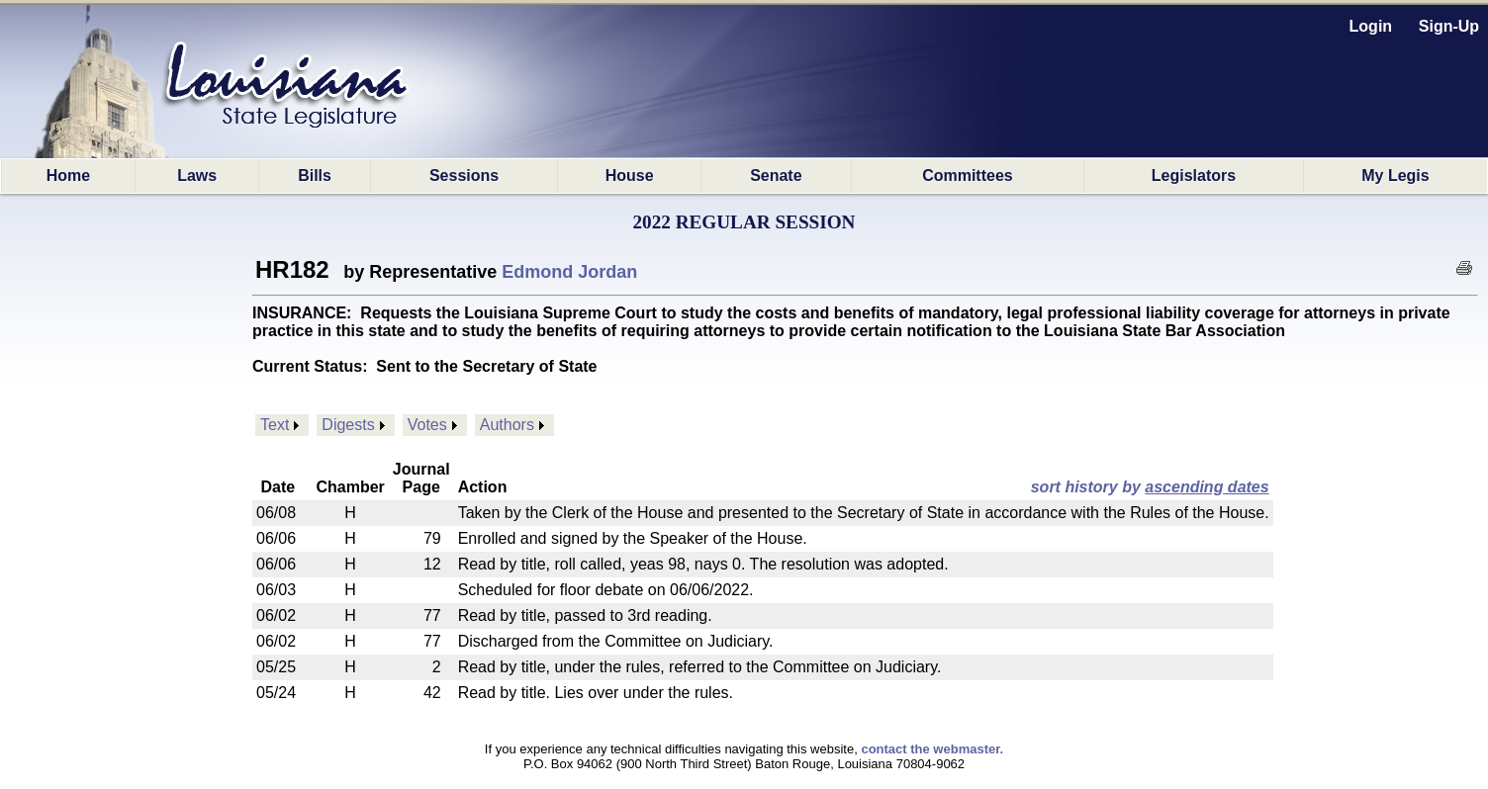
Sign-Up (1449, 26)
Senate (775, 175)
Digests (348, 424)
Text (274, 424)
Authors (507, 424)
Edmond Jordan (569, 272)
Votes (427, 424)
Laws (197, 175)
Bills (314, 175)
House (629, 175)
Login (1371, 26)
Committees (967, 175)
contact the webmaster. (932, 749)
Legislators (1194, 175)
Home (68, 175)
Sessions (464, 175)
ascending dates (1206, 487)
